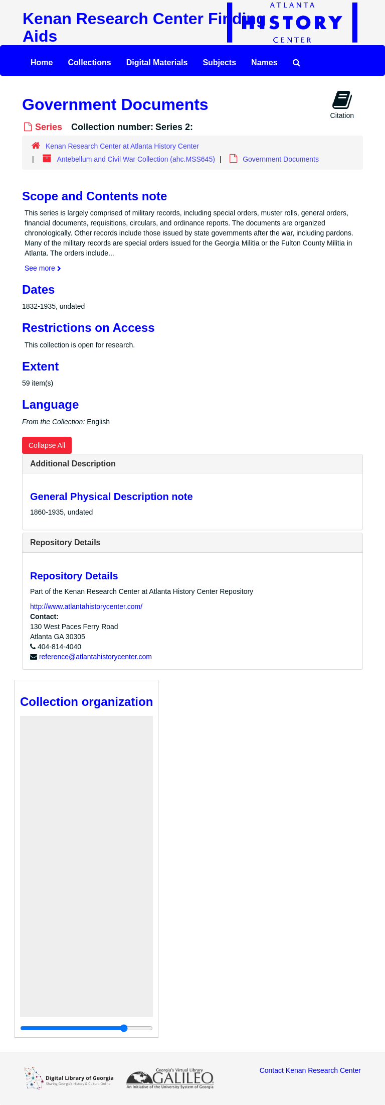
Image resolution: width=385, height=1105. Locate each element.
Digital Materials (157, 62)
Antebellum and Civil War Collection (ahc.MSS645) (136, 159)
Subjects (219, 62)
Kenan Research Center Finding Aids (144, 27)
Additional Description (73, 463)
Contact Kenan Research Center (310, 1070)
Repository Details (65, 542)
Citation (342, 104)
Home (42, 62)
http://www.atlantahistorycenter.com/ (86, 606)
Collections (89, 62)
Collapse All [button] (47, 445)
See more (43, 268)
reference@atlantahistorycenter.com (95, 657)
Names (264, 62)
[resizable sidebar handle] (86, 1028)
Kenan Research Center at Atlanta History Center (122, 146)
